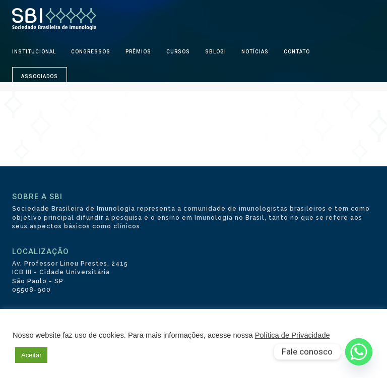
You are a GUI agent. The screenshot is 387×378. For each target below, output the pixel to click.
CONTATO (297, 51)
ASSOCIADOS (39, 76)
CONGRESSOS (90, 51)
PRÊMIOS (138, 51)
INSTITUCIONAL (34, 51)
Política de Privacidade (292, 335)
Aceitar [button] (31, 355)
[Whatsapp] (358, 351)
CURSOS (178, 51)
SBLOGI (215, 51)
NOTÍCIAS (255, 51)
